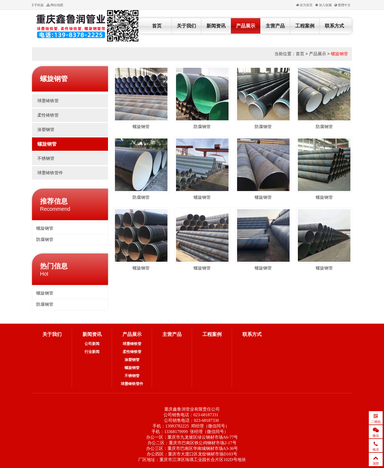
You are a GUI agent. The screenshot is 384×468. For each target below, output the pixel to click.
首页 (157, 26)
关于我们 (186, 26)
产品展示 (245, 26)
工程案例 (304, 26)
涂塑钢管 (45, 129)
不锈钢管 (45, 158)
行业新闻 (92, 352)
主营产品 (275, 26)
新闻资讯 (216, 26)
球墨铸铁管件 (50, 172)
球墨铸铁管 (48, 100)
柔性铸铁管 (48, 115)
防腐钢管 (44, 239)
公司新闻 (92, 344)
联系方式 (334, 26)
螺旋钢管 (339, 53)
